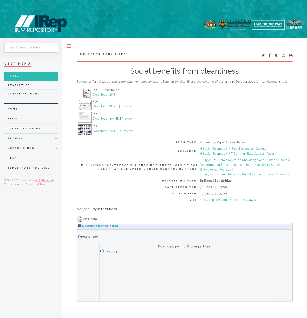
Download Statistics (98, 226)
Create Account (24, 93)
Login (13, 76)
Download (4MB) (104, 94)
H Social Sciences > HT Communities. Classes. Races (237, 153)
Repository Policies (28, 168)
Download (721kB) (105, 106)
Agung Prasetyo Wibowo (32, 184)
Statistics (18, 85)
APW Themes (43, 180)
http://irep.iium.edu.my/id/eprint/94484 (228, 199)
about (13, 118)
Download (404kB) (106, 118)
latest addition (24, 128)
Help (12, 158)
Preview (126, 106)
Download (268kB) (106, 131)
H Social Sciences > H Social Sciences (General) (234, 148)
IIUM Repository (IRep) (102, 54)
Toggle (68, 46)
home (12, 108)
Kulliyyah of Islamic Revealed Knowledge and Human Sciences (244, 174)
